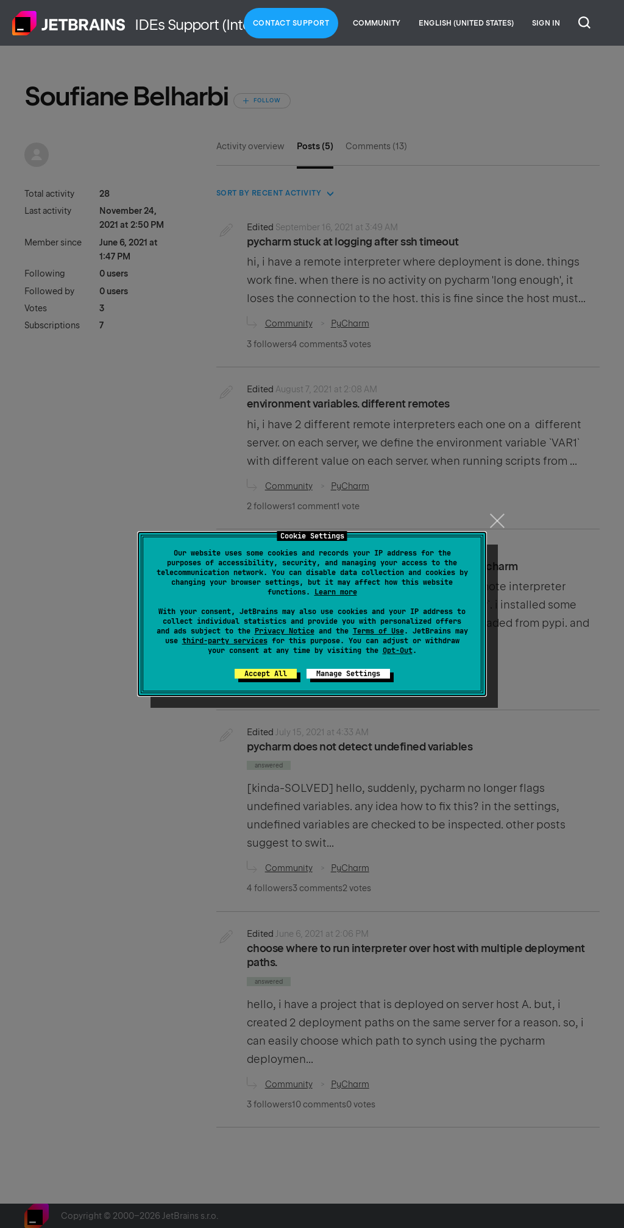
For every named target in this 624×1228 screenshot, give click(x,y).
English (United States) (466, 23)
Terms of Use (378, 631)
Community (376, 23)
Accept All (265, 674)
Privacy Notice (284, 631)
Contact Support (291, 23)
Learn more (335, 592)
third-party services (225, 641)
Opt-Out (398, 650)
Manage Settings (348, 674)
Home (69, 23)
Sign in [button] (546, 23)
